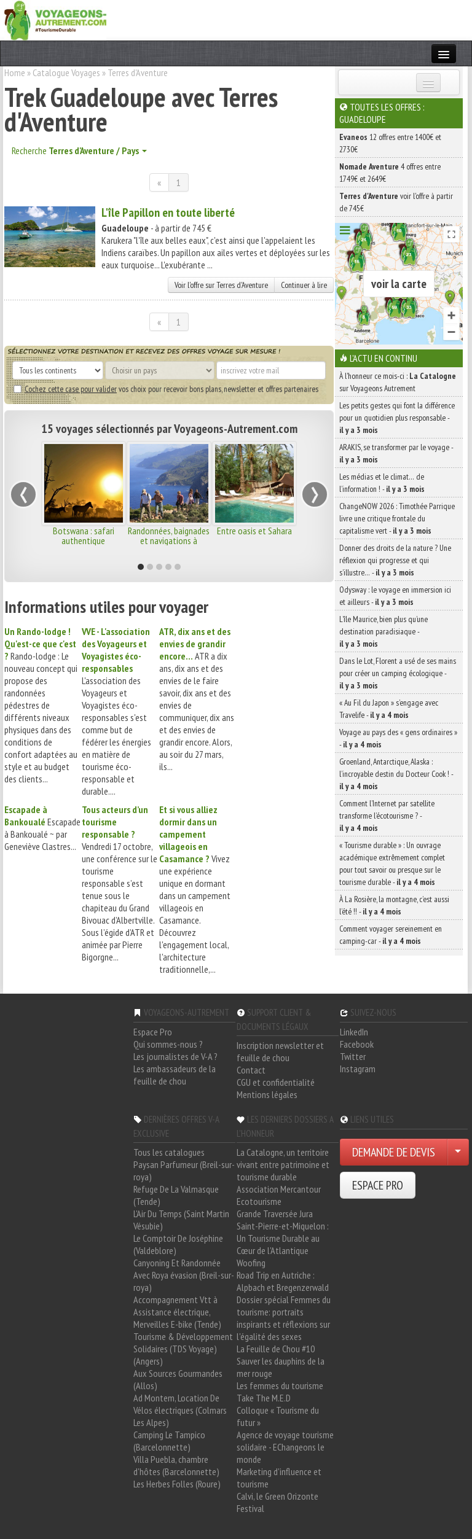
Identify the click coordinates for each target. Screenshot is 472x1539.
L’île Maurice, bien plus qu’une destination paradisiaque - (383, 631)
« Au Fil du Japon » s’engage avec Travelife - (388, 708)
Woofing (251, 1263)
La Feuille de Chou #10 (276, 1348)
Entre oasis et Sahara (254, 530)
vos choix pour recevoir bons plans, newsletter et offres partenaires (166, 388)
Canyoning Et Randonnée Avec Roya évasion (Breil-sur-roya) (183, 1275)
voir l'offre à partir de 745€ (396, 202)
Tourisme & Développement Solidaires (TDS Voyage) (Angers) (183, 1348)
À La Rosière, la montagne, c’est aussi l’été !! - (394, 905)
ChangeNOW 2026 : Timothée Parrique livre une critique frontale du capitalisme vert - (397, 518)
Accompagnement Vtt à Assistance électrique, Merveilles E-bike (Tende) (177, 1311)
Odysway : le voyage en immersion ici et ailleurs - (395, 595)
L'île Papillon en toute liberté (168, 212)
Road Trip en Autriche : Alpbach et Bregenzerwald (283, 1281)
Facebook (357, 1044)
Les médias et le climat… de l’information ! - (382, 482)
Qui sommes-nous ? (168, 1044)
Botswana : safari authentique (83, 535)
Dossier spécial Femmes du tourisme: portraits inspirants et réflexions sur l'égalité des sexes (284, 1317)
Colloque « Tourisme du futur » (278, 1416)
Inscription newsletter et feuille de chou (280, 1051)
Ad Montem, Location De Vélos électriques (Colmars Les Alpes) (180, 1410)
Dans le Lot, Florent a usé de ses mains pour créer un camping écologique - (397, 673)
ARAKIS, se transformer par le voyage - (396, 453)
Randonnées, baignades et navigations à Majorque (169, 540)
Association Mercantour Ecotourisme (279, 1195)
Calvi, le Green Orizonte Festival (277, 1502)
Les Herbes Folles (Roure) (177, 1484)
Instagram (358, 1068)
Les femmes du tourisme (280, 1385)
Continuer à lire (304, 284)
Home (14, 72)
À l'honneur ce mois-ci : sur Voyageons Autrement (397, 382)
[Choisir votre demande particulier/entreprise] (458, 1152)
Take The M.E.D (264, 1398)
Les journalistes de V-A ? (175, 1056)
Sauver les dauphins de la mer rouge (280, 1367)
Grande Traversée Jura (275, 1213)
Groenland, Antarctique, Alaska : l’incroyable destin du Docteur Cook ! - (396, 774)
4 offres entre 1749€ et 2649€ (390, 172)
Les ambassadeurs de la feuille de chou (174, 1074)
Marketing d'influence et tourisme (279, 1477)
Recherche (79, 150)
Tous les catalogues (169, 1152)
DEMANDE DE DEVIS (393, 1152)
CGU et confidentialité (276, 1082)
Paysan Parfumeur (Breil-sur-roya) (184, 1170)
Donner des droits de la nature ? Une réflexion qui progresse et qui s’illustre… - (395, 560)
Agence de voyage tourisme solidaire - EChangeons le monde (285, 1446)
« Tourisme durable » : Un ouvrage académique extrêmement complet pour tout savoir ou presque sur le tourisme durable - (392, 863)
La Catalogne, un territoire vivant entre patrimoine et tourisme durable (283, 1164)
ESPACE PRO (377, 1185)
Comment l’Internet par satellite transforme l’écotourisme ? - (387, 815)
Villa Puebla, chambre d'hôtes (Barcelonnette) (176, 1465)
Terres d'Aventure (138, 72)
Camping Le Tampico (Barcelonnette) (169, 1440)
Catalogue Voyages (66, 72)
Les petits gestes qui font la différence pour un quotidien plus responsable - (397, 417)
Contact (251, 1070)
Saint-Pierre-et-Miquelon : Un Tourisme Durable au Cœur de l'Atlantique (283, 1238)
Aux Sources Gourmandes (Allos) (177, 1379)
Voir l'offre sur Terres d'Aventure (221, 284)
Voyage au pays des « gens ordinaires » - (398, 738)
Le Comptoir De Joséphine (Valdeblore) (178, 1244)
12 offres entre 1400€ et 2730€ (390, 143)
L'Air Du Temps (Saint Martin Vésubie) (181, 1219)
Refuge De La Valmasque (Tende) (176, 1195)
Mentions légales (267, 1094)
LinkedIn (354, 1032)
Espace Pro (152, 1032)
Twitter (353, 1056)
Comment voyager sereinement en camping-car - (390, 934)
